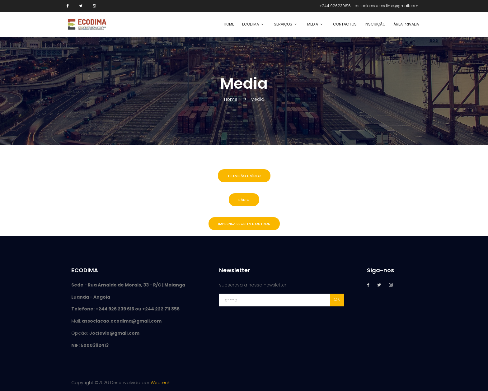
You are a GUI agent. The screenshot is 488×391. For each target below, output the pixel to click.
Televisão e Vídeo (244, 175)
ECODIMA (250, 24)
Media (312, 24)
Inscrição (375, 24)
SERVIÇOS (283, 24)
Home (229, 24)
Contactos (345, 24)
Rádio (244, 199)
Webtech (161, 382)
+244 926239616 (335, 5)
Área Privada (406, 24)
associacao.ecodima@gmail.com (386, 5)
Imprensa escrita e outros (244, 223)
